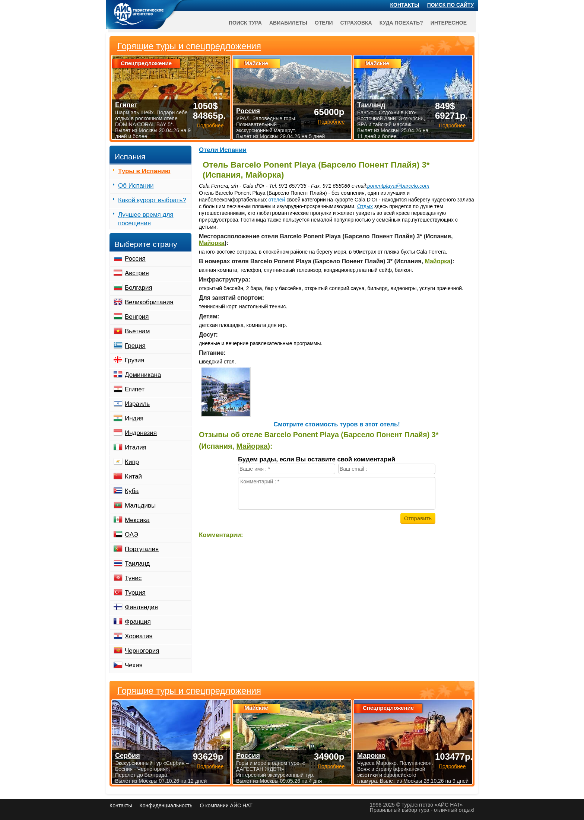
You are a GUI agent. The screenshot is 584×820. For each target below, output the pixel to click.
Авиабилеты (288, 23)
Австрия (137, 273)
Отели (324, 23)
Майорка (212, 243)
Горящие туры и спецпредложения (189, 691)
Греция (135, 345)
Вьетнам (137, 331)
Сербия (127, 755)
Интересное (449, 23)
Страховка (356, 23)
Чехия (134, 665)
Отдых (365, 206)
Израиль (137, 403)
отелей (276, 200)
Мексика (137, 520)
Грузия (135, 360)
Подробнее (210, 766)
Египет (135, 389)
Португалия (142, 549)
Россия (135, 258)
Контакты (404, 5)
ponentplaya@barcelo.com (398, 186)
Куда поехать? (401, 23)
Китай (133, 476)
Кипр (132, 461)
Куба (132, 491)
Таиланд (137, 563)
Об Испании (135, 185)
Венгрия (137, 316)
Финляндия (141, 607)
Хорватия (138, 636)
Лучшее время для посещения (146, 219)
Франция (138, 621)
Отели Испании (223, 149)
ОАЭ (131, 534)
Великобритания (149, 302)
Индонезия (141, 432)
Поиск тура (245, 23)
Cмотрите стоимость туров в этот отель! (336, 424)
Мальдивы (140, 505)
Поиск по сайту (450, 5)
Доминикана (143, 374)
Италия (135, 447)
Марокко (371, 755)
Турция (135, 592)
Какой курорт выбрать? (152, 200)
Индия (134, 418)
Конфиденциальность (165, 805)
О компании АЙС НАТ (226, 805)
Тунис (133, 578)
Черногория (142, 650)
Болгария (138, 287)
